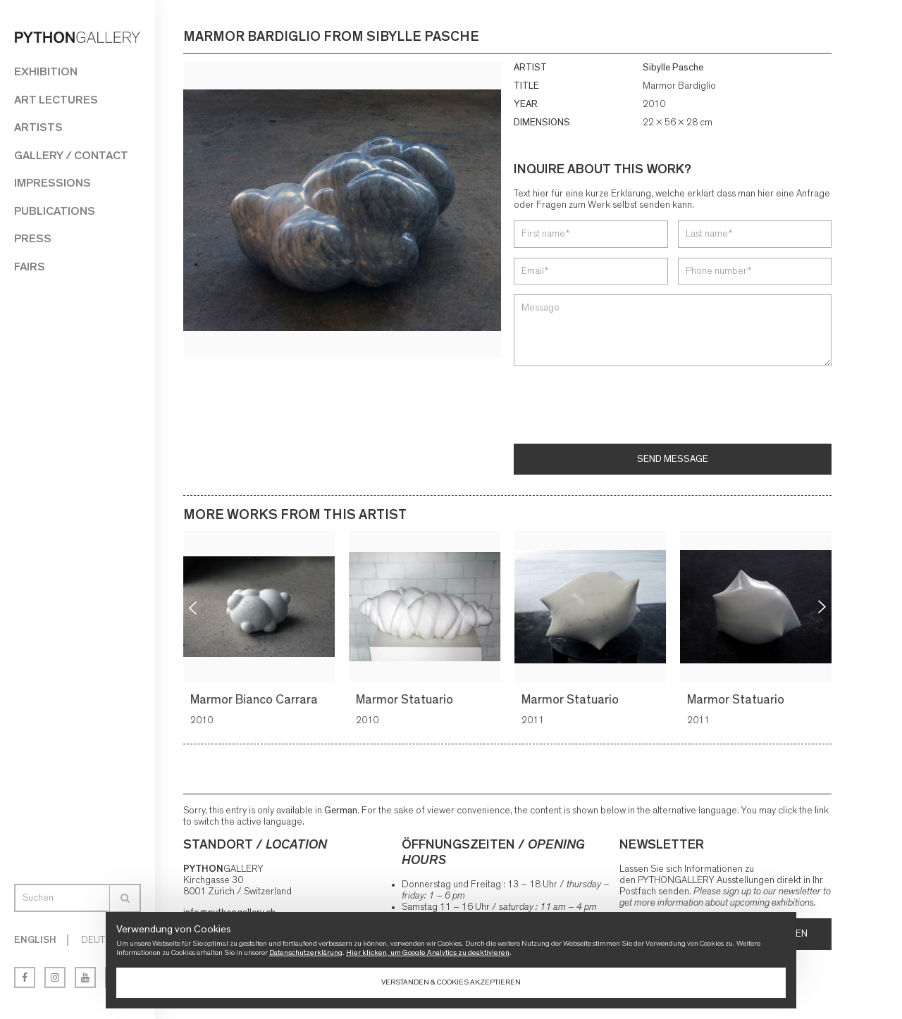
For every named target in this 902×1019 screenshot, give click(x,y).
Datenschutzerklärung (305, 952)
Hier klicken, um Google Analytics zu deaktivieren (427, 952)
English (35, 940)
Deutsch (102, 940)
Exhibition (46, 71)
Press (32, 238)
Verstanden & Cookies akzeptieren (451, 982)
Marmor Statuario (406, 700)
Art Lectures (56, 100)
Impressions (52, 183)
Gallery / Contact (71, 155)
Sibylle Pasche (673, 68)
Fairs (29, 267)
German (340, 810)
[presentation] (621, 406)
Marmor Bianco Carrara (256, 700)
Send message (672, 459)
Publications (54, 211)
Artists (38, 127)
